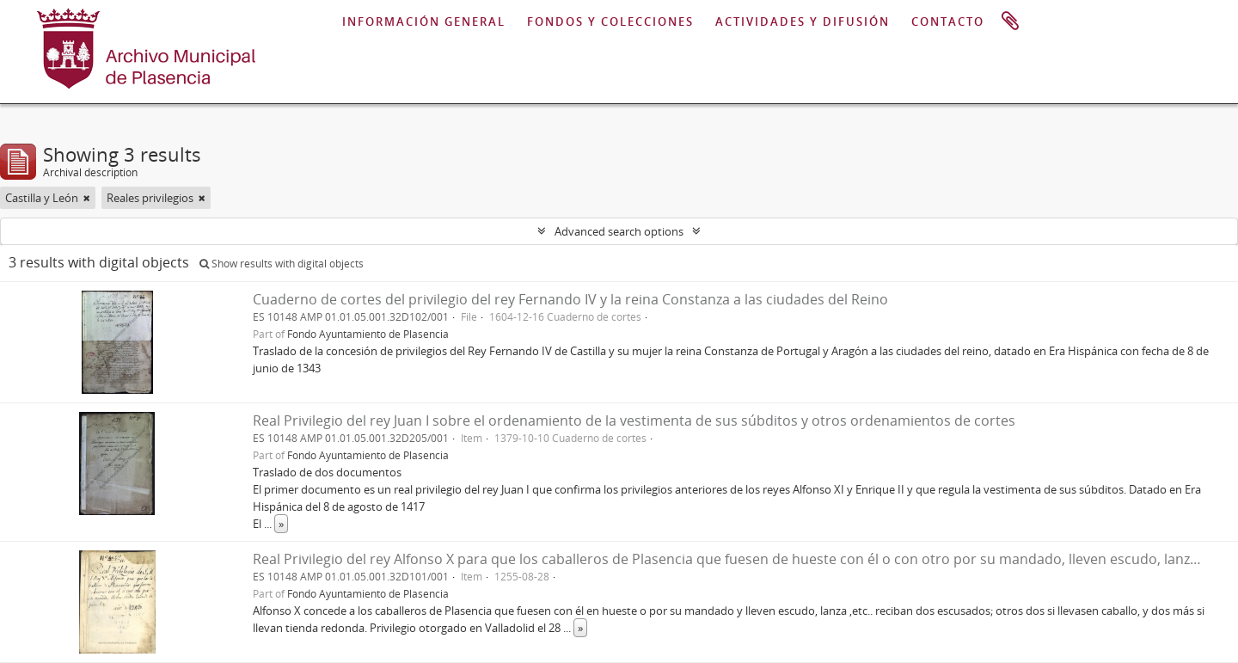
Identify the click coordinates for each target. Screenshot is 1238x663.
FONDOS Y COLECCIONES (610, 21)
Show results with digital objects (281, 263)
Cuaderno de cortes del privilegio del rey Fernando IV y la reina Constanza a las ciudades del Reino (570, 299)
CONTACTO (947, 21)
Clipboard (1010, 21)
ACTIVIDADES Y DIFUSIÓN (802, 21)
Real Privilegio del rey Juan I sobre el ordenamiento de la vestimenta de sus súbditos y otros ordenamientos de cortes (634, 420)
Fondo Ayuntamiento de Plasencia (368, 334)
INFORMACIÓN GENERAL (424, 21)
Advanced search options (619, 231)
